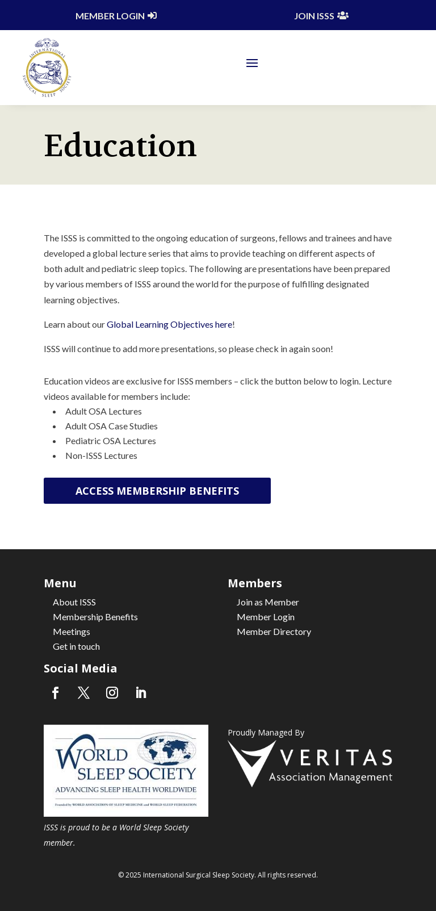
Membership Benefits (95, 616)
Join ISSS (314, 15)
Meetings (71, 631)
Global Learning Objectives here (169, 324)
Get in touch (76, 646)
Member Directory (274, 631)
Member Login (110, 15)
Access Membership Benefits (157, 491)
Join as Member (268, 601)
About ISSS (74, 601)
